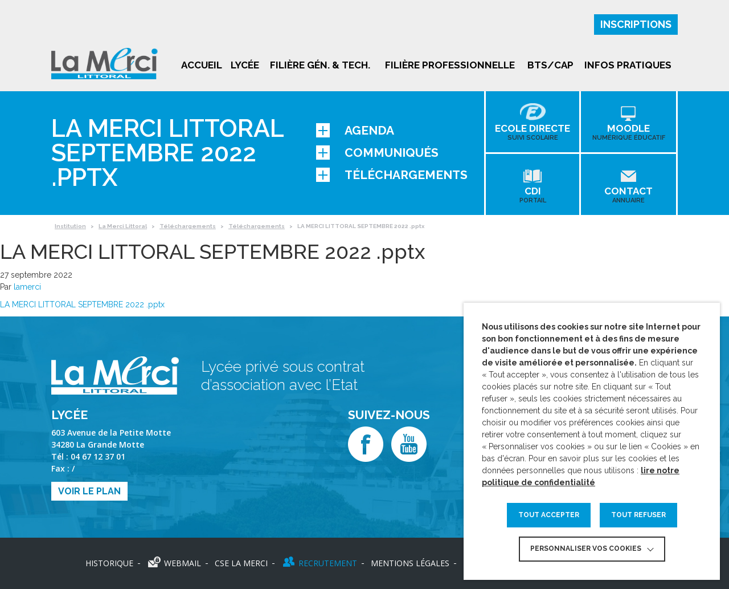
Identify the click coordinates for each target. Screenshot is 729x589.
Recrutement (327, 563)
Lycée (245, 65)
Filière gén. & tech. (320, 65)
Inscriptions (635, 24)
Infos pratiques (627, 65)
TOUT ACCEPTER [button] (548, 515)
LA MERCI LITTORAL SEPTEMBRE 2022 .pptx (82, 304)
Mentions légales (410, 563)
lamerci (27, 286)
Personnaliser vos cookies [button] (585, 549)
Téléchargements (392, 175)
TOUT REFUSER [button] (638, 515)
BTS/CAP (550, 65)
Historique (109, 563)
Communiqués (377, 152)
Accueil (201, 65)
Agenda (355, 130)
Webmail (182, 563)
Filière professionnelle (450, 65)
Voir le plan (89, 491)
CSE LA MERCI (241, 563)
